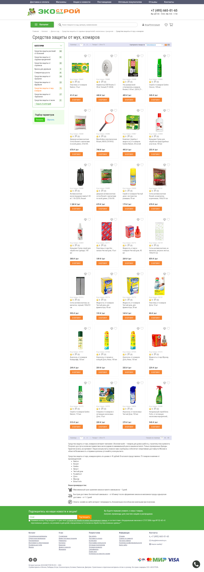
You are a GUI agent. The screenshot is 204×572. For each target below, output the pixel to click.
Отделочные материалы (37, 538)
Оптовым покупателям (130, 2)
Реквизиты (62, 541)
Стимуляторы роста (42, 73)
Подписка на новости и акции (99, 554)
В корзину (76, 100)
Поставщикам (104, 2)
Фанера (31, 547)
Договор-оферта (125, 541)
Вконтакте (30, 560)
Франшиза (62, 549)
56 (165, 438)
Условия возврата (95, 547)
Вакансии (62, 545)
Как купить (93, 536)
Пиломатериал (34, 541)
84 (168, 438)
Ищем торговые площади (68, 538)
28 (162, 438)
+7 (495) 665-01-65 (164, 10)
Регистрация (154, 25)
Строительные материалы (38, 536)
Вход (147, 25)
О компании (63, 536)
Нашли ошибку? (155, 544)
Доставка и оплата (39, 2)
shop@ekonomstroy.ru (157, 540)
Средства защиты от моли (45, 100)
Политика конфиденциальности (130, 543)
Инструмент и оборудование (39, 543)
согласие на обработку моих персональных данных (87, 520)
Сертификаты (93, 549)
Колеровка (93, 541)
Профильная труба (35, 545)
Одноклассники (35, 560)
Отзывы (153, 2)
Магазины (61, 2)
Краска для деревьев (43, 69)
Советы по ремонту (126, 538)
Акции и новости (81, 2)
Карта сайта (123, 545)
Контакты (169, 2)
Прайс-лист (93, 552)
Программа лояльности (97, 543)
